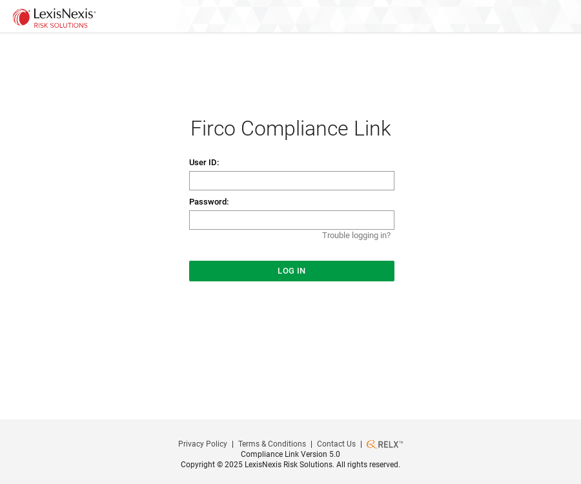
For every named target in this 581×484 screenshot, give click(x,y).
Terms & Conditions (272, 444)
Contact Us (336, 444)
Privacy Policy (202, 444)
